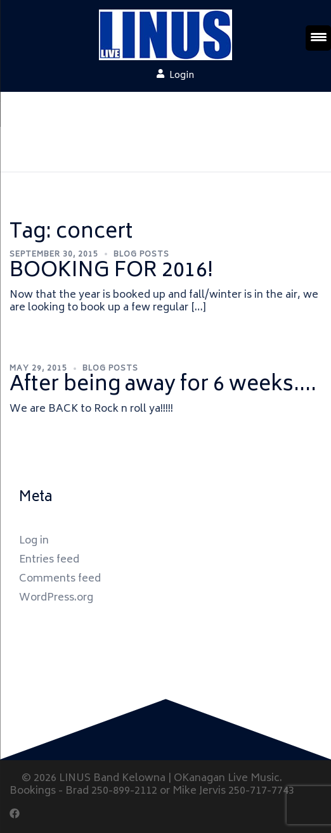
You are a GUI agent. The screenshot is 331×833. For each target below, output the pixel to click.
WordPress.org (56, 598)
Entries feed (49, 560)
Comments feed (60, 579)
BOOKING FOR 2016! (111, 271)
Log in (34, 541)
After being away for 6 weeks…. (163, 386)
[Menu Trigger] (318, 38)
